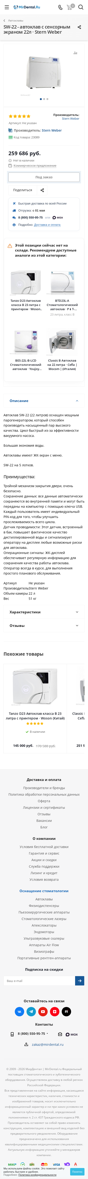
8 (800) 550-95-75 (30, 217)
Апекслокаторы (44, 920)
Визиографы (44, 947)
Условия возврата (44, 875)
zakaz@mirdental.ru (48, 1040)
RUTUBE (66, 1007)
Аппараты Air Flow (44, 940)
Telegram (31, 1007)
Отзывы (44, 809)
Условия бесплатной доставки (44, 842)
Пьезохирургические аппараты (44, 907)
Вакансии (44, 816)
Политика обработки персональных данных (44, 789)
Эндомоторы (44, 927)
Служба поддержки (44, 861)
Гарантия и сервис (44, 848)
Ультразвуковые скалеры (44, 933)
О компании (44, 833)
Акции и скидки (44, 855)
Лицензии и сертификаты (44, 803)
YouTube (43, 1007)
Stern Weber (70, 118)
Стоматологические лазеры (44, 914)
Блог (44, 822)
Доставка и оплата (47, 224)
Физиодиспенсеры (44, 901)
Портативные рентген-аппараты (44, 953)
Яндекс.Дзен (54, 1007)
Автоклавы (44, 894)
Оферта (44, 796)
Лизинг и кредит (44, 868)
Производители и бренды (44, 783)
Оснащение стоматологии (44, 886)
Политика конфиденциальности (37, 1174)
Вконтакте (19, 1007)
